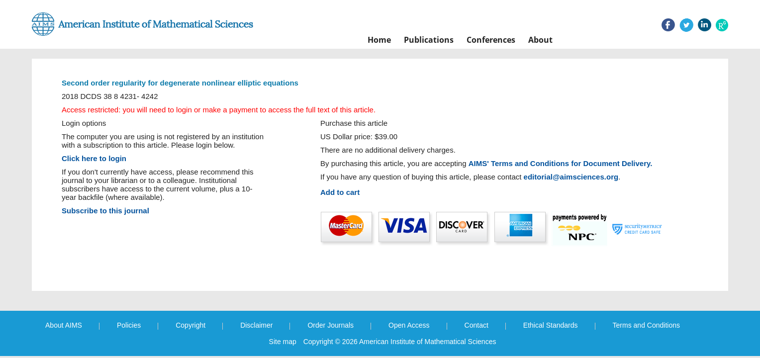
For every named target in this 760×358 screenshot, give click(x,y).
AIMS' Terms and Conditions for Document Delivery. (561, 163)
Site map (282, 342)
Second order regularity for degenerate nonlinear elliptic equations (180, 83)
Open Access (409, 325)
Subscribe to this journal (105, 210)
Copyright (190, 325)
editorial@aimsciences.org (571, 177)
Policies (129, 325)
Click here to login (94, 158)
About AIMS (63, 325)
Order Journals (330, 325)
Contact (476, 325)
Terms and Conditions (646, 325)
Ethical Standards (550, 325)
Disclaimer (256, 325)
